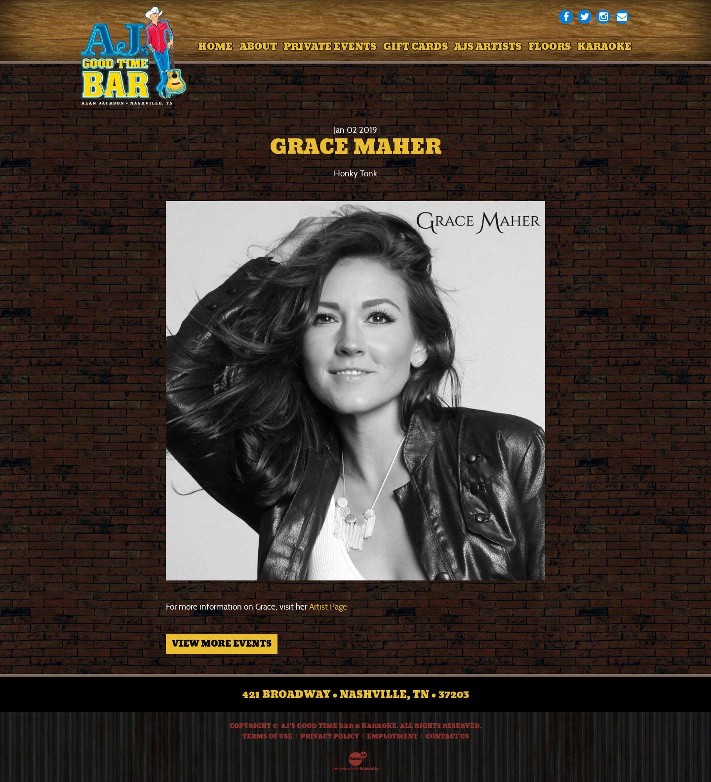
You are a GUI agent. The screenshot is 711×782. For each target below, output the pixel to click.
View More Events (222, 644)
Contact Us (447, 737)
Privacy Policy (329, 737)
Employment (392, 737)
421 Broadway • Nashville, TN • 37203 (355, 694)
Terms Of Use (267, 737)
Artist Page (328, 607)
